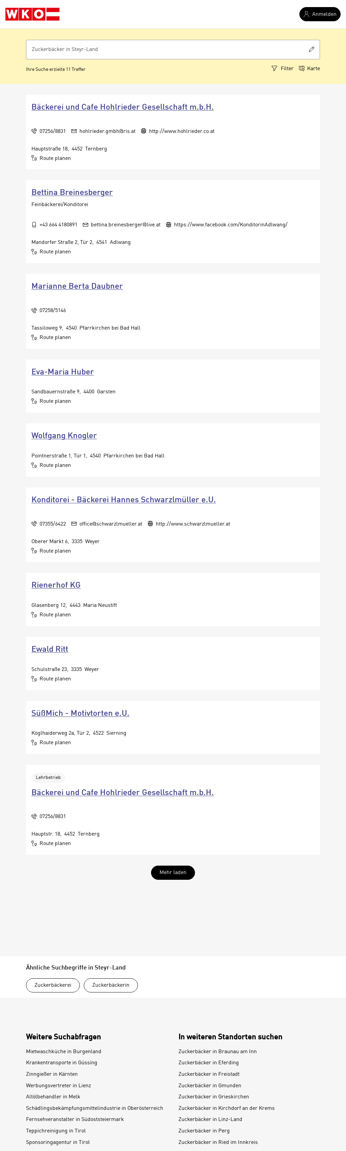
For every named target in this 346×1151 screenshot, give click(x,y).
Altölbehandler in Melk (53, 1097)
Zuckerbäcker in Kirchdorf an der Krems (226, 1108)
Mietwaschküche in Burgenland (63, 1052)
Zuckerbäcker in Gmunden (209, 1086)
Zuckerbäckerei (52, 985)
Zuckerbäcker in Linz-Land (210, 1119)
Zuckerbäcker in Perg (204, 1131)
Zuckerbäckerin (110, 985)
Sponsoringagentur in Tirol (58, 1142)
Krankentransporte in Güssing (61, 1063)
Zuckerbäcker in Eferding (208, 1063)
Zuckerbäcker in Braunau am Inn (217, 1052)
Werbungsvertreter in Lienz (58, 1086)
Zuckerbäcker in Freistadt (209, 1074)
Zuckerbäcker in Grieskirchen (213, 1097)
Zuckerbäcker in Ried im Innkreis (218, 1142)
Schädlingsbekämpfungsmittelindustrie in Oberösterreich (94, 1108)
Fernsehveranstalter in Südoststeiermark (75, 1119)
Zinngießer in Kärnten (52, 1074)
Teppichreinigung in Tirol (56, 1131)
